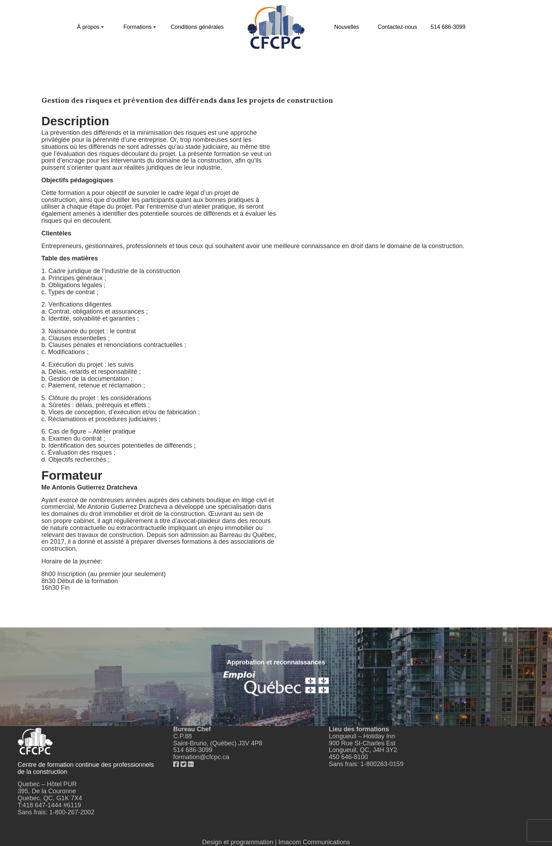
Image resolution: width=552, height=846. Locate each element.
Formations (138, 27)
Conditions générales (197, 27)
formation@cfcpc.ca (201, 756)
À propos (88, 27)
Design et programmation (237, 842)
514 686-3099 (448, 27)
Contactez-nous (397, 27)
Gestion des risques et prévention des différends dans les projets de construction (187, 100)
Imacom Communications (314, 842)
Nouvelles (346, 27)
